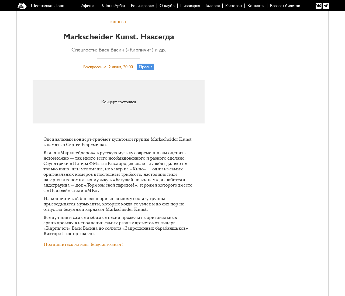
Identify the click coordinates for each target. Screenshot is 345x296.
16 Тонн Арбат (112, 5)
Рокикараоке (142, 5)
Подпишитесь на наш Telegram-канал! (83, 245)
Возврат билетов (285, 5)
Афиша (87, 5)
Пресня (145, 67)
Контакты (255, 5)
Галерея (213, 5)
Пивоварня (190, 5)
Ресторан (233, 5)
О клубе (167, 5)
